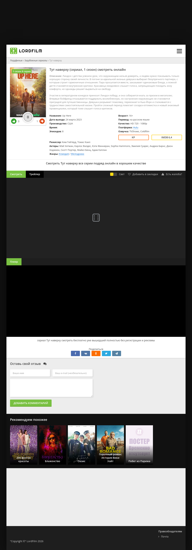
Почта (164, 536)
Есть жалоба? (172, 174)
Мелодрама (77, 153)
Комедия (64, 153)
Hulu (135, 127)
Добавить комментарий (31, 403)
